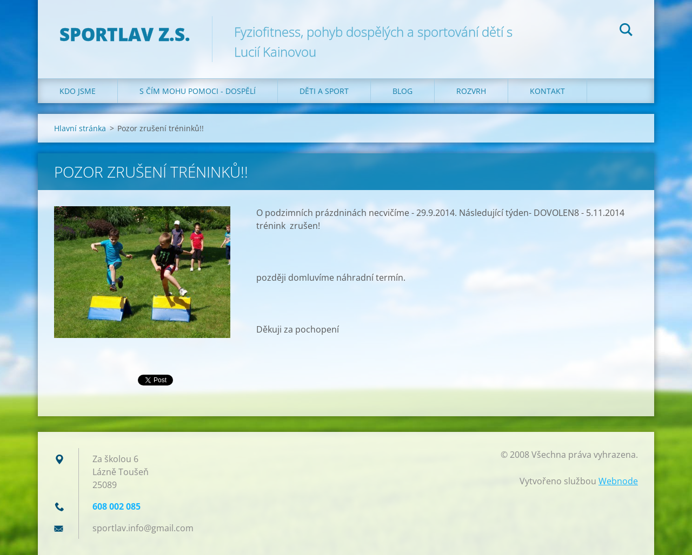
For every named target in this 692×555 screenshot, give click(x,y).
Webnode (618, 481)
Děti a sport (324, 91)
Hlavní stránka (80, 128)
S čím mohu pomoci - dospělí (197, 91)
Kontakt (547, 91)
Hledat (626, 31)
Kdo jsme (77, 91)
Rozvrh (471, 91)
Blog (402, 91)
